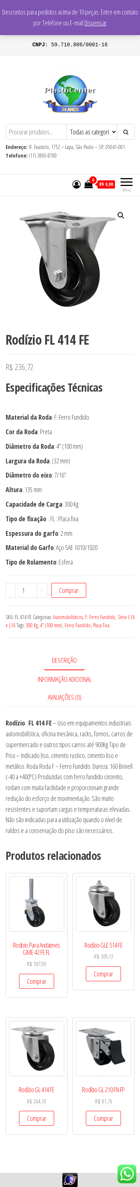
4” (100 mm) (51, 625)
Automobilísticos (68, 617)
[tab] (70, 660)
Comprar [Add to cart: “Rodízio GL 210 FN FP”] (103, 1118)
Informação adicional (64, 679)
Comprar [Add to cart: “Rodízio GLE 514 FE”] (103, 973)
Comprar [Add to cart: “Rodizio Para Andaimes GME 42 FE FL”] (36, 981)
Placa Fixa (101, 625)
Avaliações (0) (64, 697)
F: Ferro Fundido (100, 617)
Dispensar (95, 22)
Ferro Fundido (78, 625)
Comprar (68, 590)
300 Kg (32, 625)
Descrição (64, 660)
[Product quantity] (26, 590)
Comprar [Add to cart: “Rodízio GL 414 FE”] (36, 1118)
